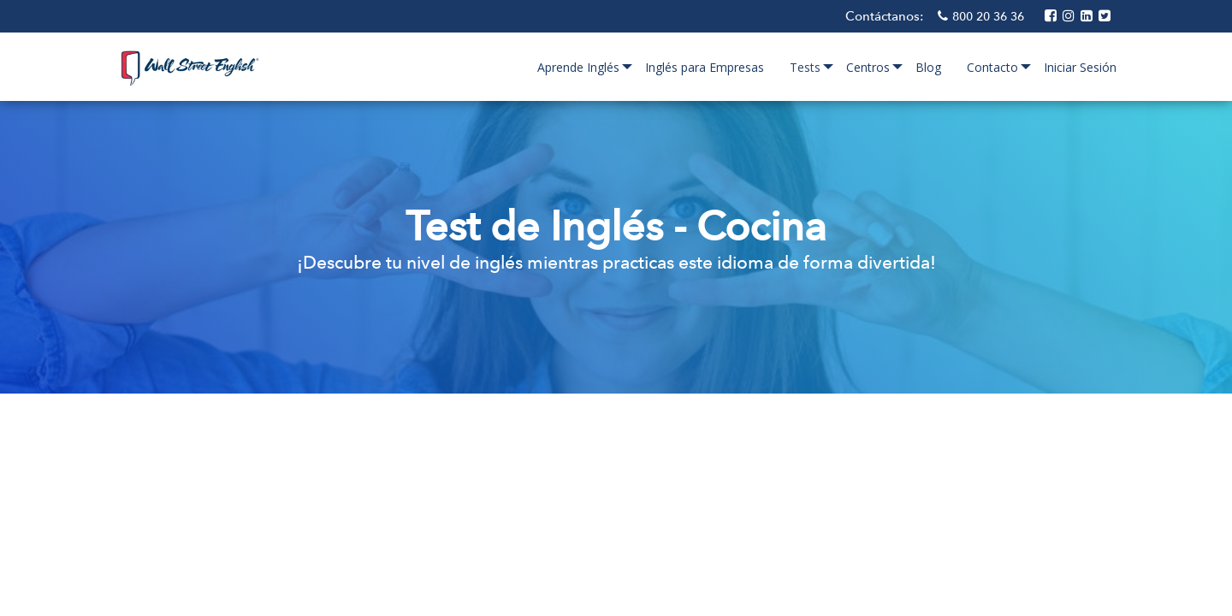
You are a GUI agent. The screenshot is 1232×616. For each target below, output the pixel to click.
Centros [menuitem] (868, 67)
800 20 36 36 (990, 16)
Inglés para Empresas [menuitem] (704, 67)
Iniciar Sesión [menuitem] (1080, 67)
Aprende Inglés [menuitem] (578, 67)
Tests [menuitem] (805, 67)
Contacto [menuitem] (992, 67)
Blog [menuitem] (928, 67)
